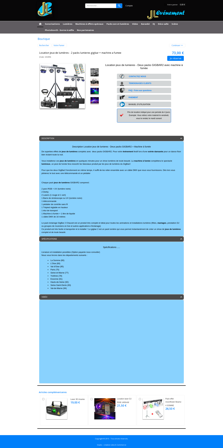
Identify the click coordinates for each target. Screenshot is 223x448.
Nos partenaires (85, 30)
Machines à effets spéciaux (89, 24)
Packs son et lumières (118, 24)
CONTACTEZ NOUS (137, 76)
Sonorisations (52, 24)
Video (135, 24)
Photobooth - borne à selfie (59, 30)
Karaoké (145, 24)
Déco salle (163, 24)
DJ (154, 24)
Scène (175, 24)
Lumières (67, 24)
